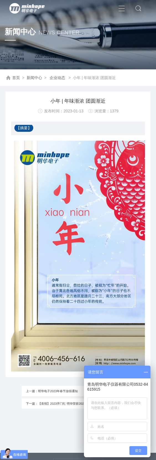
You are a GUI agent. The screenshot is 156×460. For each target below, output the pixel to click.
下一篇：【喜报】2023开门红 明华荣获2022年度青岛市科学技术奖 (72, 402)
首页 (16, 77)
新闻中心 (34, 77)
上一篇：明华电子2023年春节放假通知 (57, 392)
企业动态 (57, 77)
